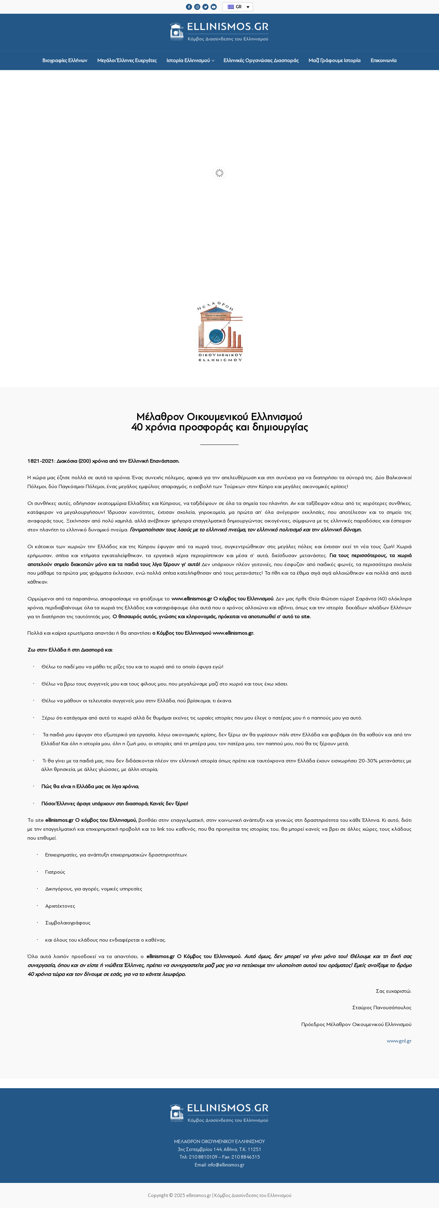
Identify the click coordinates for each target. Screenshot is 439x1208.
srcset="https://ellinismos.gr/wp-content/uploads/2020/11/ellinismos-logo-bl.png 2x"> (219, 32)
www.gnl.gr (399, 1041)
